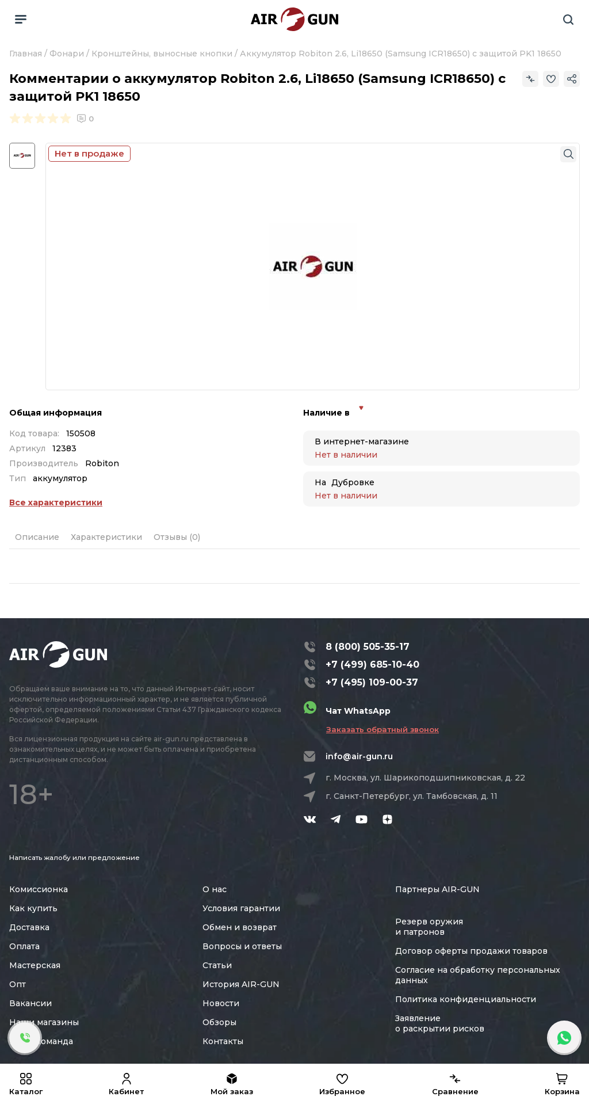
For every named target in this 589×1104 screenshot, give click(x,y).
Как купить (33, 908)
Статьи (217, 965)
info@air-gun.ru (359, 756)
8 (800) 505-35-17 (368, 646)
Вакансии (30, 1003)
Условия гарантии (241, 908)
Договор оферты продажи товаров (471, 951)
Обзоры (219, 1022)
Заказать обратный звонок (382, 729)
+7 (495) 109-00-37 (372, 682)
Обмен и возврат (239, 927)
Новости (220, 1003)
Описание (37, 537)
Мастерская (34, 965)
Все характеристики (55, 502)
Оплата (24, 946)
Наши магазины (44, 1022)
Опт (17, 984)
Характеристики (106, 537)
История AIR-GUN (241, 984)
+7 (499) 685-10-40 (372, 664)
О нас (214, 889)
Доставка (29, 927)
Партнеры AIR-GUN (437, 889)
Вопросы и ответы (242, 946)
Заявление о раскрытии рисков (439, 1023)
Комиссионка (38, 889)
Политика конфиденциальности (465, 999)
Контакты (222, 1041)
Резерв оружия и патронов (429, 926)
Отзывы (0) (177, 537)
